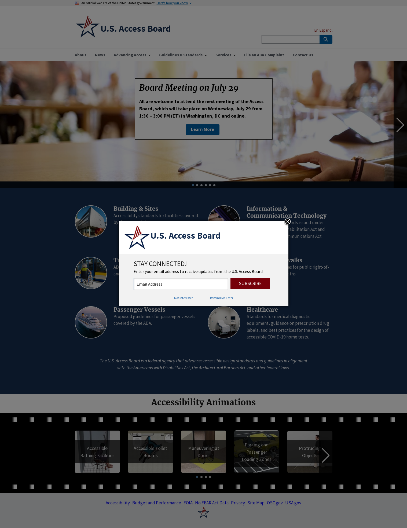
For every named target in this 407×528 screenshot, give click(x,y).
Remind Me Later (221, 298)
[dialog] (203, 263)
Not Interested (183, 298)
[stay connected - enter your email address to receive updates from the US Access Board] (181, 284)
